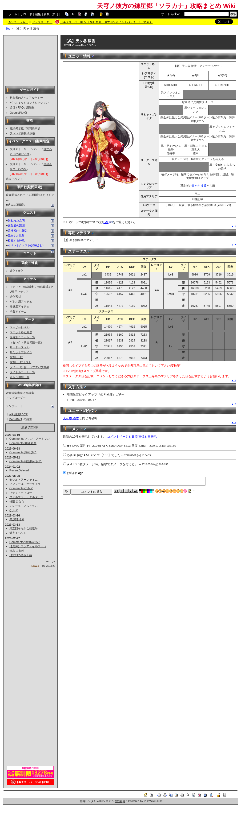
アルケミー (36, 97)
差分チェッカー (18, 22)
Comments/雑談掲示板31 (25, 461)
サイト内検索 (170, 14)
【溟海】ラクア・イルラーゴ (27, 546)
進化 (20, 270)
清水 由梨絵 (16, 550)
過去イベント (14, 179)
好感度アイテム (19, 306)
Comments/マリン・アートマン (29, 438)
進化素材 (15, 296)
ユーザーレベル (19, 327)
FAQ (21, 107)
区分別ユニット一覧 (22, 337)
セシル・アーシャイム (23, 479)
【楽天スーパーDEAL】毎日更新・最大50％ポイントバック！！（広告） (106, 22)
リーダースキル (19, 347)
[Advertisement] (30, 60)
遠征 (12, 107)
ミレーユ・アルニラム (23, 506)
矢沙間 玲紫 (16, 519)
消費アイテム (18, 311)
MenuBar (15, 419)
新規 (47, 14)
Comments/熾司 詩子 (22, 452)
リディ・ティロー (20, 492)
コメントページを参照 (122, 436)
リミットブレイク (21, 352)
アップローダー (42, 22)
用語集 (30, 107)
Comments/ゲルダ (21, 488)
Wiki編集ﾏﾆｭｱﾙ (18, 414)
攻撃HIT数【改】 (20, 362)
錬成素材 (29, 286)
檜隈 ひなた (16, 501)
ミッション (42, 102)
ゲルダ (13, 510)
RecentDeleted (19, 470)
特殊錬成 (42, 286)
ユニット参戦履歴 (21, 332)
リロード (26, 14)
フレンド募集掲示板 (22, 133)
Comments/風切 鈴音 (22, 443)
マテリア (15, 286)
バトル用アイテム (21, 301)
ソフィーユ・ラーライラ (24, 483)
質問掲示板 (33, 128)
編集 (38, 14)
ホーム (12, 14)
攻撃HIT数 (16, 357)
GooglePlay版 (19, 112)
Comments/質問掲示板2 (24, 542)
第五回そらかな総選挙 (23, 528)
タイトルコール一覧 (22, 372)
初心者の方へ (18, 97)
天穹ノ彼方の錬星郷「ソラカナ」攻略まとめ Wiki (166, 5)
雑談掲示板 (17, 128)
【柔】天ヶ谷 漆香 (79, 41)
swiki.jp (120, 801)
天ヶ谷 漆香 (199, 185)
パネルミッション (21, 102)
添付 (55, 14)
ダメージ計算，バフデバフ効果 (29, 367)
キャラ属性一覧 (19, 377)
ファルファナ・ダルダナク (26, 497)
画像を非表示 (147, 436)
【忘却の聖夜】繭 (20, 555)
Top (8, 28)
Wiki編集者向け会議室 (20, 393)
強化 (12, 270)
